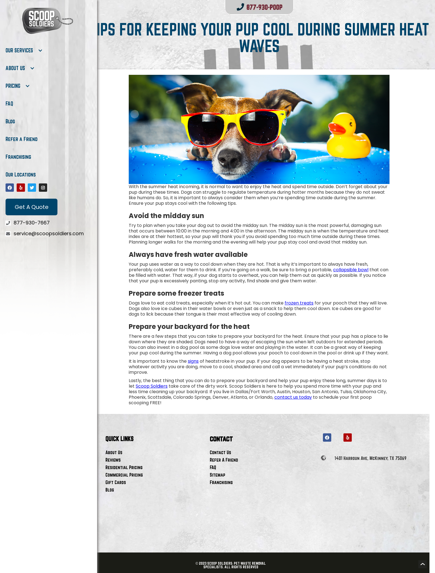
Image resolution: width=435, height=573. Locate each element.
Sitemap (217, 474)
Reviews (113, 459)
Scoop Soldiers (152, 386)
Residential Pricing (124, 467)
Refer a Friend (21, 139)
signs (193, 361)
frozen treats (299, 303)
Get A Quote (32, 207)
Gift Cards (115, 482)
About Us (113, 452)
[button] (24, 50)
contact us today (293, 397)
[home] (47, 21)
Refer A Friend (224, 459)
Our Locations (21, 175)
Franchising (18, 157)
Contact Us (220, 452)
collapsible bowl (350, 270)
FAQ (9, 104)
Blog (10, 121)
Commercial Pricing (124, 474)
